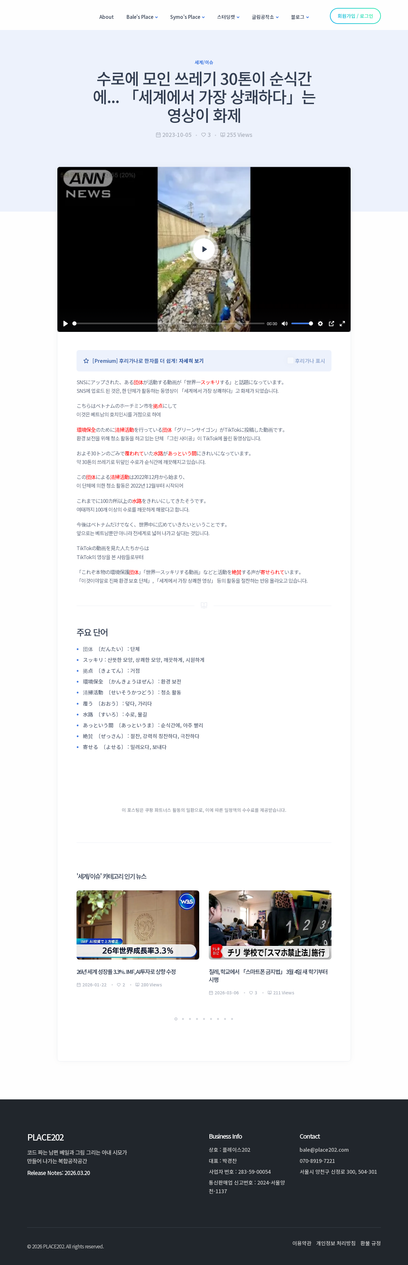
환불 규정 (371, 1243)
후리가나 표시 (310, 360)
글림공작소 (263, 16)
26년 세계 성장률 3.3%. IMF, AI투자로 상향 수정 (126, 971)
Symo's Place (185, 16)
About (106, 16)
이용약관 (301, 1243)
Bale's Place (140, 16)
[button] (176, 1019)
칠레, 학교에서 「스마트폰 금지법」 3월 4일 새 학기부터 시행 (268, 975)
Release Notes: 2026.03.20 (58, 1173)
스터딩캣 (226, 16)
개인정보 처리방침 (336, 1243)
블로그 (297, 16)
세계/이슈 (204, 62)
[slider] (168, 323)
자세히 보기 (191, 360)
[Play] (66, 323)
